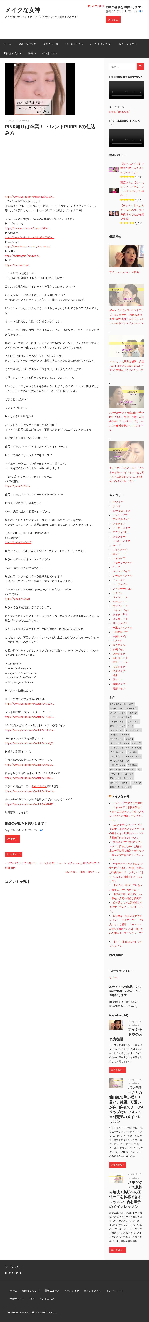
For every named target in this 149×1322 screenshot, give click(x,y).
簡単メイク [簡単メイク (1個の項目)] (136, 782)
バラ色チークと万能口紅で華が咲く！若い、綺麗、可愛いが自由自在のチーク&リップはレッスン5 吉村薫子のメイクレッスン (126, 872)
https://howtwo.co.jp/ (17, 265)
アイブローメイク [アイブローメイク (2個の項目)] (117, 713)
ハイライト (119, 579)
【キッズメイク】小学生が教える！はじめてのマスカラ (132, 168)
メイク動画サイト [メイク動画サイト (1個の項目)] (117, 752)
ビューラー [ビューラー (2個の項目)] (124, 734)
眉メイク (118, 679)
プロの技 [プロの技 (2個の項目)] (129, 739)
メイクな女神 (22, 10)
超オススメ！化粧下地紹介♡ (81, 872)
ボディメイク (120, 605)
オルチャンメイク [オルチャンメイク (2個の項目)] (117, 721)
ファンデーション (123, 588)
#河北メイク (39, 786)
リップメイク (120, 623)
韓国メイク (119, 683)
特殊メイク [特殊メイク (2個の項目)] (115, 782)
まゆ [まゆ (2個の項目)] (121, 708)
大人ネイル (119, 644)
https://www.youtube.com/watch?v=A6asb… (29, 764)
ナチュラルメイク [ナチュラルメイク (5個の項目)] (133, 730)
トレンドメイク (127, 43)
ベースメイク (75, 43)
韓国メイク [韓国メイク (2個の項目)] (115, 787)
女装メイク (119, 649)
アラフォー (119, 536)
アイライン (119, 523)
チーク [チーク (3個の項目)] (130, 726)
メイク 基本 (120, 614)
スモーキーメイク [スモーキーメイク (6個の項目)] (117, 726)
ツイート (114, 977)
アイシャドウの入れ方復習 (127, 802)
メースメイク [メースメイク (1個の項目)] (127, 756)
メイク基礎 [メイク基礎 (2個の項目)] (115, 756)
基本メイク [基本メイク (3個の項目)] (115, 774)
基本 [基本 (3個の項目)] (139, 769)
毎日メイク (119, 666)
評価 (108, 11)
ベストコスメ (49, 53)
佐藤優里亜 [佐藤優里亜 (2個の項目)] (132, 765)
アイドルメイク (121, 519)
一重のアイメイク (123, 627)
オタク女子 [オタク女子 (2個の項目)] (126, 717)
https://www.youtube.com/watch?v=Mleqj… (29, 777)
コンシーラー (120, 553)
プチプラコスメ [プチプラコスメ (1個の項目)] (116, 739)
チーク (116, 566)
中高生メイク (120, 636)
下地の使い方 (120, 631)
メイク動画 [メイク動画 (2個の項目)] (136, 747)
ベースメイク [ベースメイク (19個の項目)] (115, 743)
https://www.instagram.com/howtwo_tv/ (27, 246)
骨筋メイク (119, 688)
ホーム (7, 43)
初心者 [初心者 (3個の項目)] (119, 769)
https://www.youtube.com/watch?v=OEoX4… (30, 730)
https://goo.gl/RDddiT (17, 598)
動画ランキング (27, 43)
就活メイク (119, 653)
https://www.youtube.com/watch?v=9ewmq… (30, 791)
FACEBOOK (116, 955)
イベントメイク (121, 540)
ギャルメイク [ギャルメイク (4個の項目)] (133, 721)
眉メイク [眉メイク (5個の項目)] (125, 782)
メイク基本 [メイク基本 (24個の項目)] (132, 752)
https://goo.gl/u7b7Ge (18, 486)
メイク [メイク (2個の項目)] (126, 743)
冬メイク (118, 640)
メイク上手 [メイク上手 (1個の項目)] (136, 743)
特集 (32, 53)
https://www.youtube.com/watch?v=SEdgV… (30, 743)
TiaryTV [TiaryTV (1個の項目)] (113, 708)
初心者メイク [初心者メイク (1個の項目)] (129, 769)
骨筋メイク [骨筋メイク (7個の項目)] (126, 787)
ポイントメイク (100, 43)
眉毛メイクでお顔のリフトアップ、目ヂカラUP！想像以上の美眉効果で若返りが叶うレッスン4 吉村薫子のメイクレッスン (126, 850)
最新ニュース (50, 43)
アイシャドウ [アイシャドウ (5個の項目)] (130, 708)
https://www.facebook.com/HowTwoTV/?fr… (29, 237)
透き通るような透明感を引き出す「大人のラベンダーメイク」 (126, 907)
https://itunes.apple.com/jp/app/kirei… (27, 228)
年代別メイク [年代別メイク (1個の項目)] (127, 774)
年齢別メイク (13, 53)
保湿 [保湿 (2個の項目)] (112, 769)
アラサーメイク (121, 527)
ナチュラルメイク (123, 575)
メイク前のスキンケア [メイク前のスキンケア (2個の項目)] (119, 747)
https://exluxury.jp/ (119, 111)
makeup (25, 120)
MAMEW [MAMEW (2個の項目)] (131, 704)
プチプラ (118, 592)
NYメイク (118, 501)
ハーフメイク (120, 584)
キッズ (116, 545)
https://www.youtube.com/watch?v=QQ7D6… (30, 804)
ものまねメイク (121, 510)
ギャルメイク (120, 549)
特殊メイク (119, 671)
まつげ (116, 506)
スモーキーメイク (123, 562)
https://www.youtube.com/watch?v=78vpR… (29, 716)
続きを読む (116, 1069)
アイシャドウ (120, 514)
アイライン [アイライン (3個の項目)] (115, 717)
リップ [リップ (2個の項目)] (138, 756)
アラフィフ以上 (121, 532)
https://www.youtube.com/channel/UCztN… (29, 196)
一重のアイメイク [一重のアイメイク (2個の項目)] (117, 765)
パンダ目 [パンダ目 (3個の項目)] (114, 734)
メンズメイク (120, 618)
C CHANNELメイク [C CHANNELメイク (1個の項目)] (118, 704)
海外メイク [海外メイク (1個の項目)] (128, 778)
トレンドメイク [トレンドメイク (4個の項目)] (116, 730)
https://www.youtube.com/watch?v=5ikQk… (29, 703)
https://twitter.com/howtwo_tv (22, 255)
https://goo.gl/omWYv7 (18, 542)
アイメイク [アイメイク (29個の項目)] (132, 713)
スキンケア (119, 558)
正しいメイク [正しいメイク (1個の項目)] (115, 778)
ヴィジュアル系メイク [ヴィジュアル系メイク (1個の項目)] (119, 761)
